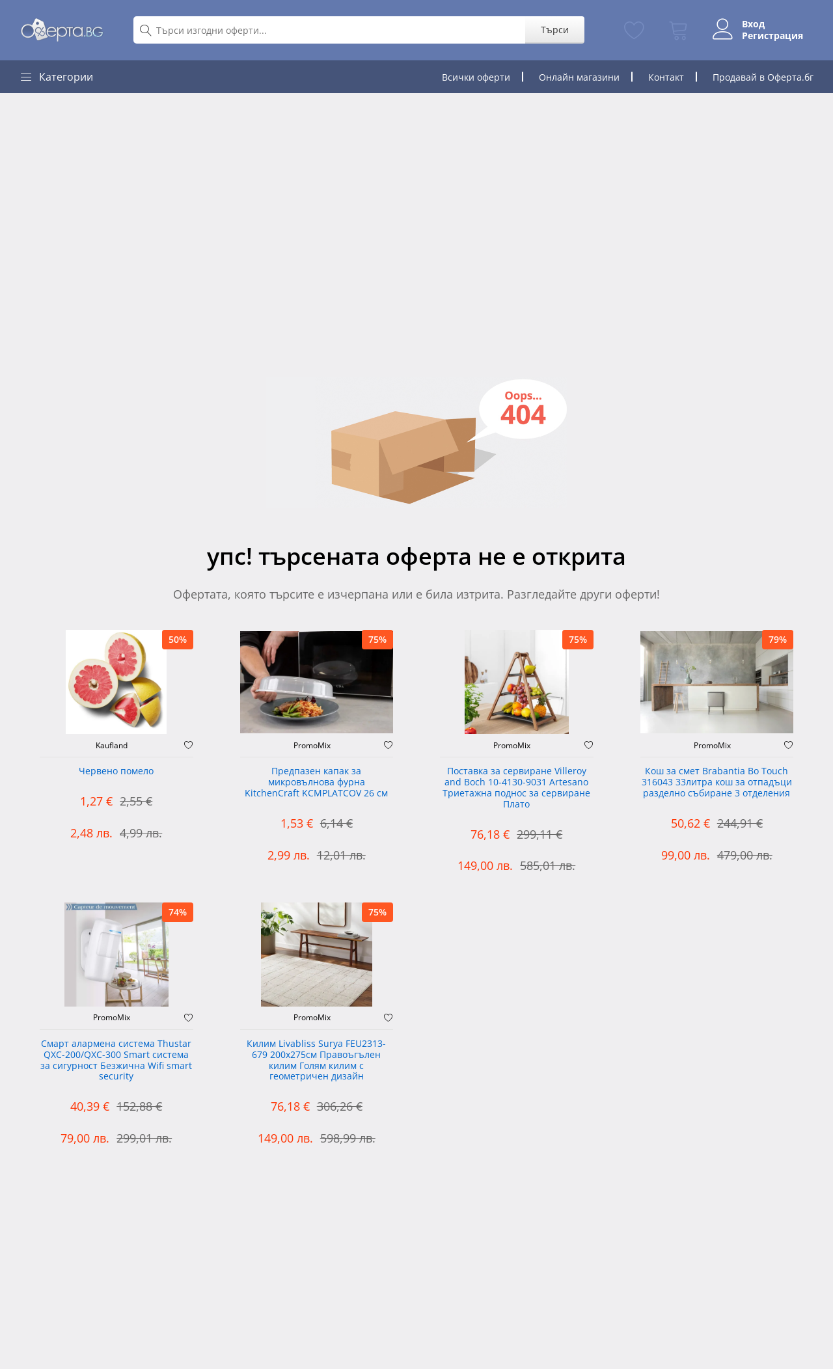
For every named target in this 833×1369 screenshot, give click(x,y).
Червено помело (116, 771)
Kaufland (112, 745)
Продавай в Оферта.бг (763, 77)
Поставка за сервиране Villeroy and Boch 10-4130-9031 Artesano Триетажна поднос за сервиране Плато (516, 787)
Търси (555, 29)
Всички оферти (476, 77)
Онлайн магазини (579, 77)
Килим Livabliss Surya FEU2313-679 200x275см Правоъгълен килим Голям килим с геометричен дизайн (316, 1060)
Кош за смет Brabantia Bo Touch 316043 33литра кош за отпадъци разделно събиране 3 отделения (717, 782)
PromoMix (312, 745)
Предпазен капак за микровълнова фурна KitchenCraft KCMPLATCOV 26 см (316, 782)
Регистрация (772, 36)
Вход (753, 24)
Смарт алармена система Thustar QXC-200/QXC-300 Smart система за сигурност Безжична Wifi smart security (116, 1060)
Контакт (666, 77)
